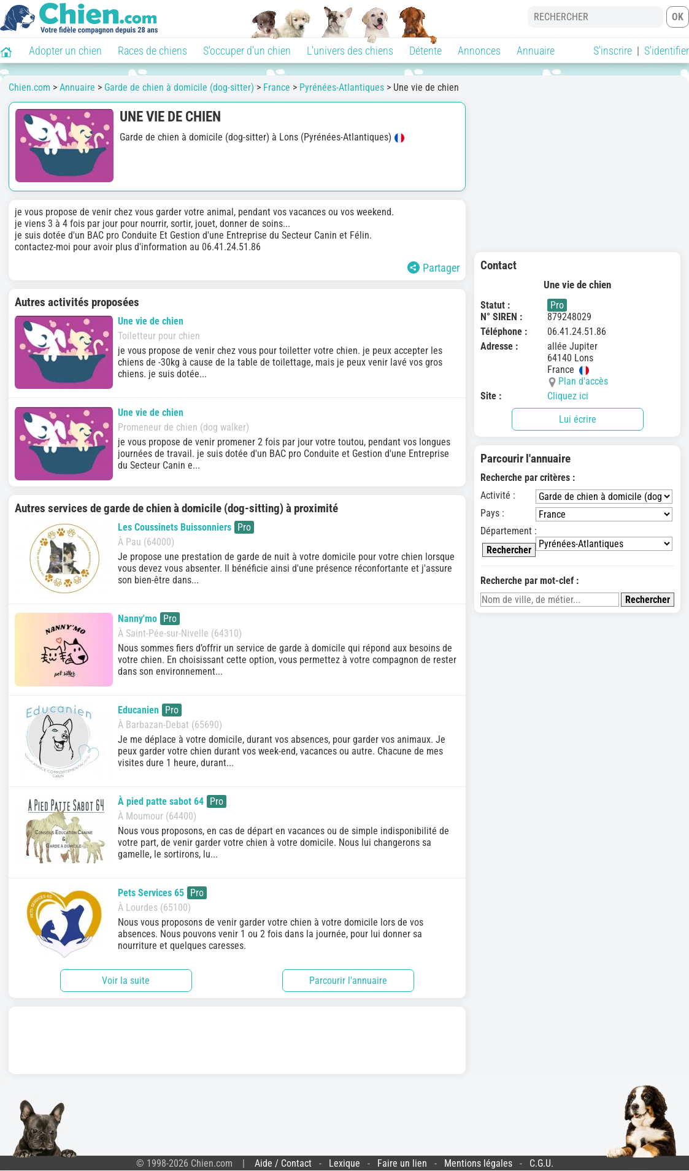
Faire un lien (402, 1163)
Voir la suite (126, 980)
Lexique (344, 1163)
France (276, 87)
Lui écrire (577, 419)
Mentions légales (478, 1163)
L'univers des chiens (350, 50)
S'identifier (666, 50)
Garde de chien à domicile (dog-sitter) (179, 87)
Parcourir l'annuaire (348, 980)
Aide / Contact (283, 1163)
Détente (425, 50)
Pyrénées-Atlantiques (341, 87)
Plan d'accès (583, 381)
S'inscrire (612, 50)
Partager (433, 267)
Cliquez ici (567, 396)
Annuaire (536, 50)
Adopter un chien (65, 50)
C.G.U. (541, 1163)
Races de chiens (152, 50)
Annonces (479, 50)
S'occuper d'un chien (247, 50)
